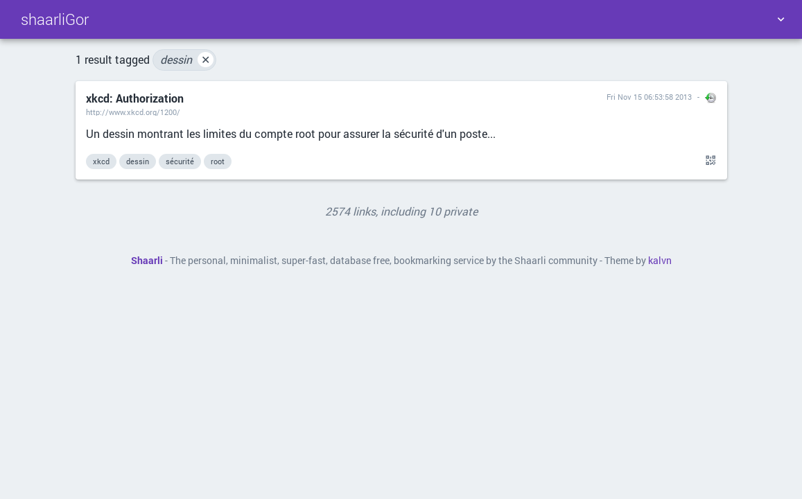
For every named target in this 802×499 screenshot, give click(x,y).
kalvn (660, 260)
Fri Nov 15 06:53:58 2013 (649, 96)
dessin (186, 59)
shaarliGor (55, 19)
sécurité (180, 161)
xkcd (101, 161)
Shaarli (147, 260)
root (218, 161)
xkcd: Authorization (135, 98)
